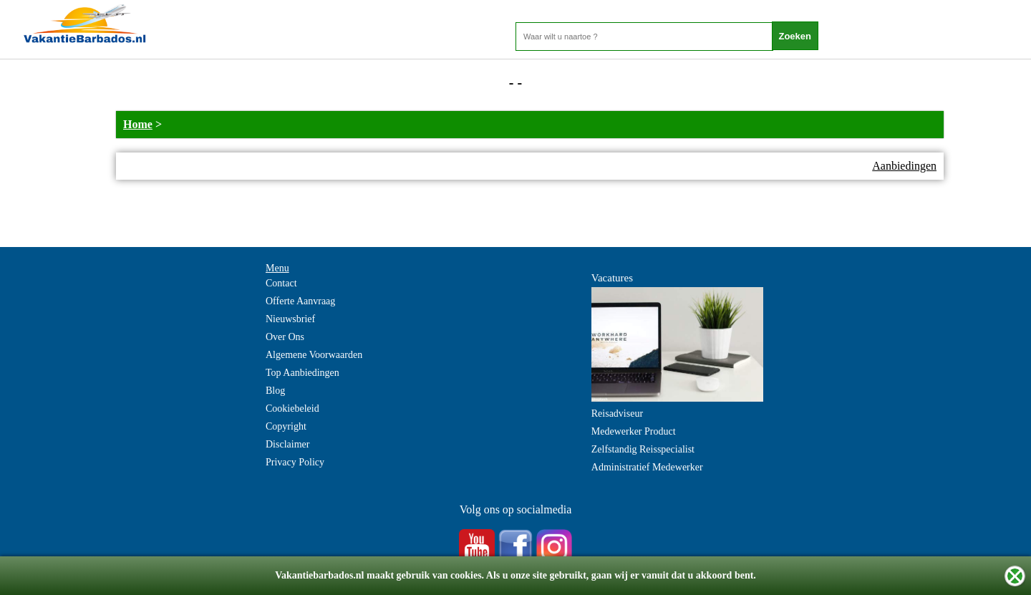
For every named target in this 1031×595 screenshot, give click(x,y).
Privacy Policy (295, 462)
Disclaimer (287, 444)
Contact (281, 283)
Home (138, 124)
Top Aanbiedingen (302, 372)
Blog (275, 390)
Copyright (286, 426)
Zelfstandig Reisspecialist (642, 449)
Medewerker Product (633, 431)
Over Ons (285, 337)
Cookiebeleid (292, 408)
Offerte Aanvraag (300, 301)
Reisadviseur (617, 413)
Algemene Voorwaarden (314, 354)
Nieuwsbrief (290, 319)
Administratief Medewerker (647, 467)
